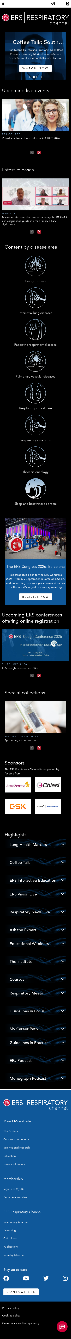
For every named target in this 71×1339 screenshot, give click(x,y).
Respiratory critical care (35, 408)
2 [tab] (34, 77)
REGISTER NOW (35, 596)
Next (39, 152)
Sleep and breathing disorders (35, 504)
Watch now (56, 68)
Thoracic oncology (35, 472)
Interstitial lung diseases (35, 313)
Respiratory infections (35, 440)
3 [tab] (37, 77)
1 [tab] (30, 77)
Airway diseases (35, 281)
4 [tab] (40, 77)
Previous (32, 152)
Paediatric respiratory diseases (35, 345)
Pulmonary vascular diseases (35, 376)
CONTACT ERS (21, 1292)
